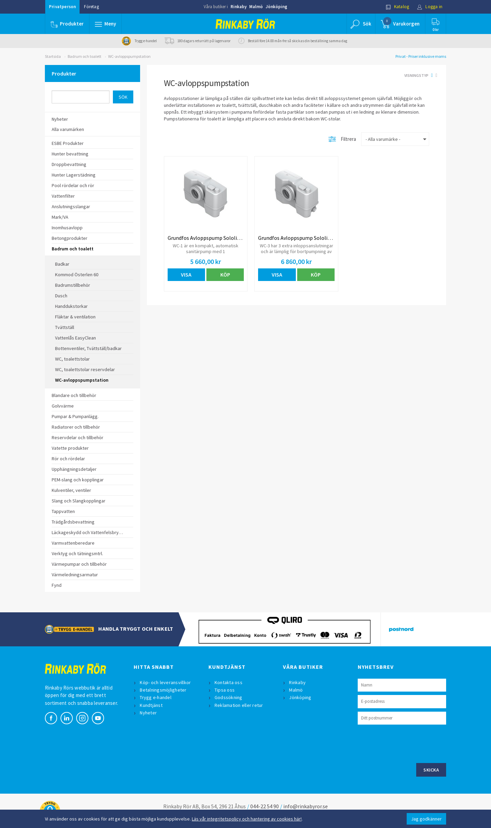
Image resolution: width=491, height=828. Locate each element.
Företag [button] (91, 7)
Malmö (256, 7)
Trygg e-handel (155, 697)
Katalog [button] (397, 7)
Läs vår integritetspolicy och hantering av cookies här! (247, 819)
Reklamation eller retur (239, 705)
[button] (105, 24)
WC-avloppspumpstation (129, 56)
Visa (186, 274)
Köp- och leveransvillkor (165, 682)
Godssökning (228, 697)
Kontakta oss (228, 682)
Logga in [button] (429, 7)
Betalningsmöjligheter (163, 690)
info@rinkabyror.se (305, 806)
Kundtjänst (151, 705)
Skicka (431, 770)
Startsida (53, 56)
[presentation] (409, 743)
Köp (225, 274)
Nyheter (148, 713)
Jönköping (276, 7)
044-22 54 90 (264, 806)
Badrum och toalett (84, 56)
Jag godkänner (426, 819)
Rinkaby (239, 7)
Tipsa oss (225, 690)
